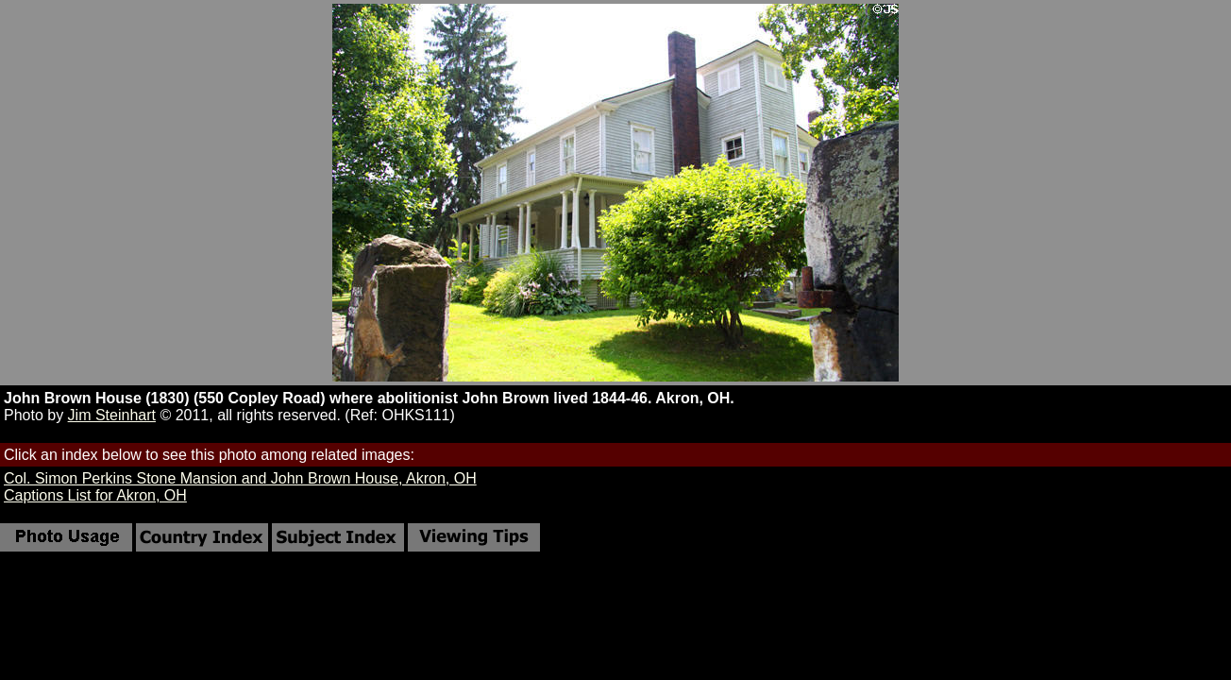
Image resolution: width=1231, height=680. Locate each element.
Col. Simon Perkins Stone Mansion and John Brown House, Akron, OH (240, 478)
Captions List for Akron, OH (95, 495)
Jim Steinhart (112, 415)
